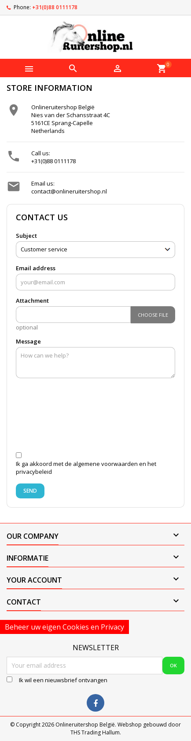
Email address (35, 268)
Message (28, 341)
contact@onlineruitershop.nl (69, 191)
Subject (26, 236)
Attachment (32, 300)
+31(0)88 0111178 (54, 7)
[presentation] (92, 418)
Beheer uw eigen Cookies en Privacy (64, 627)
